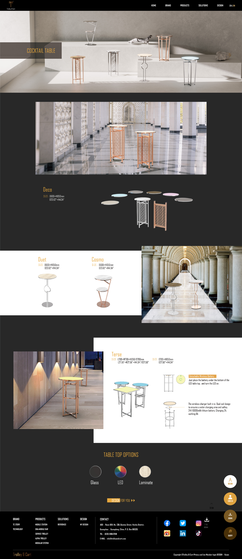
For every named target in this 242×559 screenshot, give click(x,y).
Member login (211, 554)
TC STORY (16, 524)
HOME (153, 5)
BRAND (168, 5)
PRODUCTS (184, 5)
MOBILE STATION (41, 524)
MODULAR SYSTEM (42, 543)
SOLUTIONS (203, 5)
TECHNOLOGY (18, 529)
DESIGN (220, 5)
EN (234, 5)
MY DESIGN (84, 524)
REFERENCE (62, 524)
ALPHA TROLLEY (41, 538)
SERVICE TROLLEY (41, 533)
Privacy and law (200, 554)
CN (230, 5)
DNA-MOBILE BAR (41, 529)
